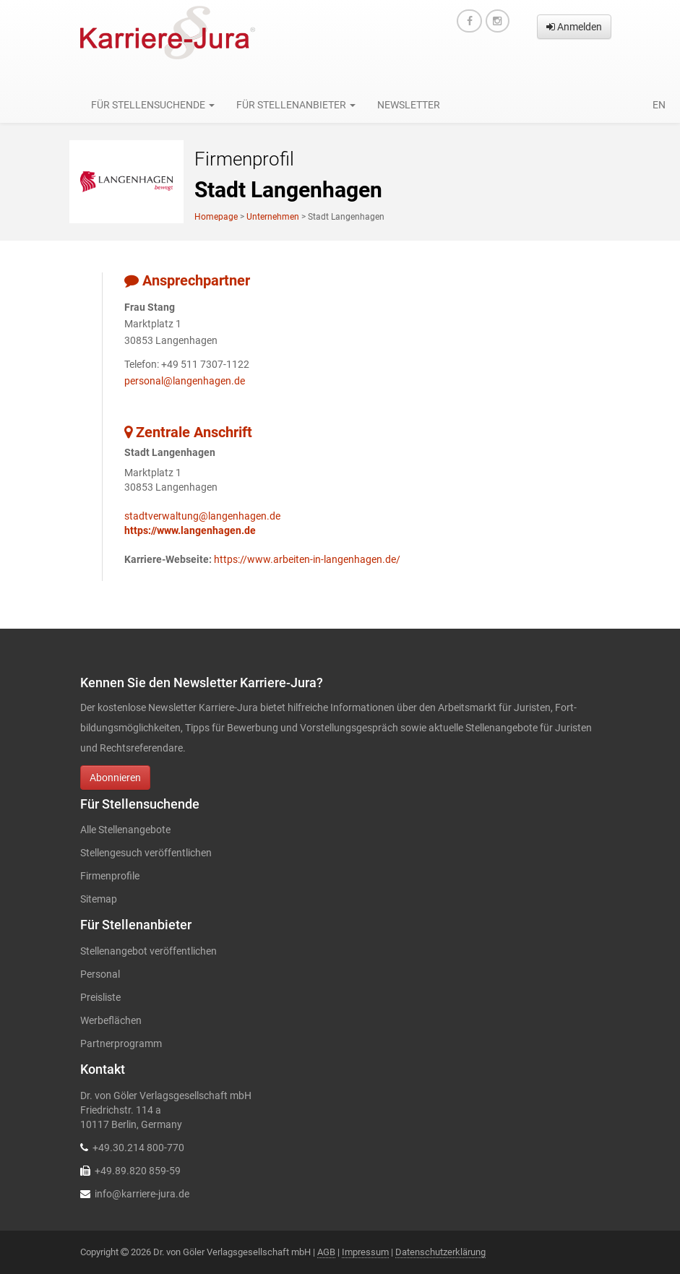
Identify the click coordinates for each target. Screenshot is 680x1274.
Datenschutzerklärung (440, 1252)
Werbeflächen (111, 1020)
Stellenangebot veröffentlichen (148, 951)
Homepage (216, 217)
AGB (326, 1252)
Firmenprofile (109, 876)
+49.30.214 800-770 (138, 1147)
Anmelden (574, 27)
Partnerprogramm (121, 1043)
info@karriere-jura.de (142, 1194)
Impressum (365, 1252)
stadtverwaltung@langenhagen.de (202, 516)
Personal (100, 974)
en (659, 105)
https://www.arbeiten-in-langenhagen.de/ (307, 559)
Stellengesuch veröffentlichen (146, 852)
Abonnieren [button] (115, 777)
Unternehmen (272, 217)
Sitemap (98, 899)
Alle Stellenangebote (125, 829)
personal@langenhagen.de (184, 381)
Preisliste (100, 997)
